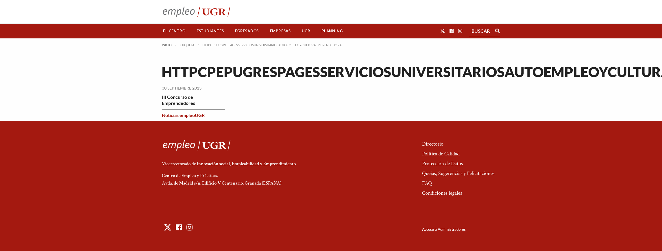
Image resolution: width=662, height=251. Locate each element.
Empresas (280, 31)
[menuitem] (174, 31)
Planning (332, 31)
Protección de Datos (442, 163)
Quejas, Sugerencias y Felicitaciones (458, 173)
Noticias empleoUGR (183, 115)
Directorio (432, 144)
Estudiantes (210, 31)
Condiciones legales (442, 193)
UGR (306, 31)
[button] (442, 30)
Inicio (167, 45)
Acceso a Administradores (444, 229)
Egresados (247, 31)
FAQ (427, 183)
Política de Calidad (441, 153)
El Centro (174, 31)
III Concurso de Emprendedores (178, 100)
